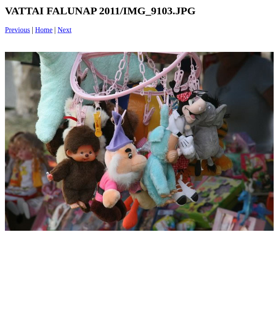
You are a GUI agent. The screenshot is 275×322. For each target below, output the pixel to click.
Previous (17, 30)
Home (43, 30)
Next (65, 30)
